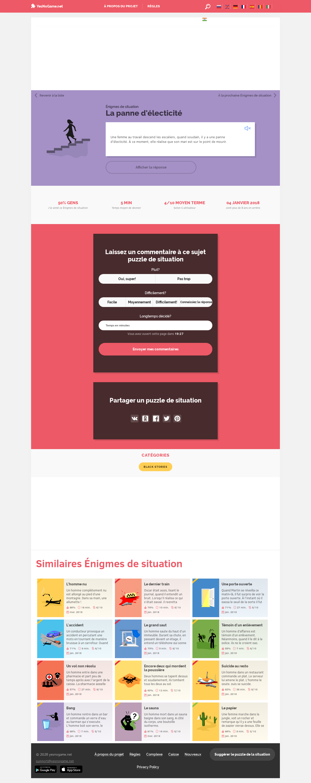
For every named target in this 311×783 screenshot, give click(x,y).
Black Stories (155, 466)
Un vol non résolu (74, 680)
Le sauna (152, 721)
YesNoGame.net (50, 6)
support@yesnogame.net (55, 761)
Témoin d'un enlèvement (230, 639)
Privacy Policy (148, 767)
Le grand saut (152, 639)
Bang (74, 721)
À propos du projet (121, 6)
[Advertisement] (155, 54)
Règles (153, 6)
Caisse (173, 754)
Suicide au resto (230, 680)
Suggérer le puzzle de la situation (242, 754)
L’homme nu (74, 598)
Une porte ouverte (230, 598)
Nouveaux (193, 754)
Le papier (230, 721)
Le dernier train (152, 598)
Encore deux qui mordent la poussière (152, 680)
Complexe (154, 754)
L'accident (74, 639)
